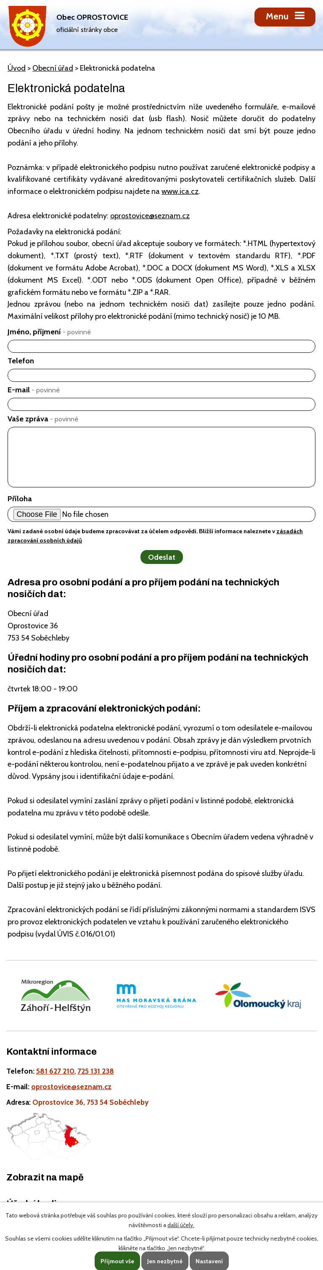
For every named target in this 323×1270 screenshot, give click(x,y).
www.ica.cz (180, 191)
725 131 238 (95, 1070)
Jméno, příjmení (49, 331)
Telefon (21, 360)
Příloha (20, 498)
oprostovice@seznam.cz (150, 215)
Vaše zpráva (43, 418)
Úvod (17, 68)
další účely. (180, 1225)
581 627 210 (55, 1070)
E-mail (34, 389)
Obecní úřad (52, 68)
